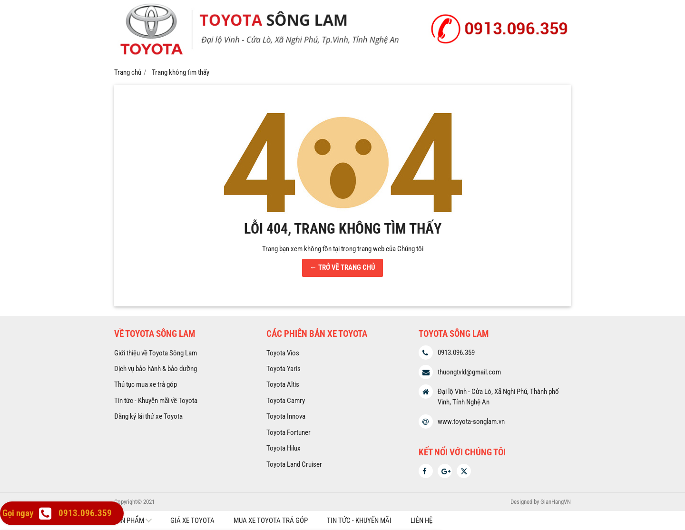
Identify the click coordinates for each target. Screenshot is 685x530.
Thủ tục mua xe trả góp (145, 384)
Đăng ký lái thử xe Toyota (148, 416)
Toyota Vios (282, 353)
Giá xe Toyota (192, 520)
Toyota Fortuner (288, 432)
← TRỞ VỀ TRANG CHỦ (342, 267)
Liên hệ (421, 520)
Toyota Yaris (283, 368)
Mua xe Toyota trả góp (271, 520)
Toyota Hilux (283, 448)
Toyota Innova (285, 416)
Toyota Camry (285, 400)
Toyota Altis (282, 384)
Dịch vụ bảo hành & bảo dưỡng (155, 368)
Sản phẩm (128, 520)
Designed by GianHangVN (540, 501)
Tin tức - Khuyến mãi (359, 520)
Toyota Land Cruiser (294, 464)
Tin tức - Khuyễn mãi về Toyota (155, 400)
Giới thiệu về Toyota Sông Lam (155, 353)
